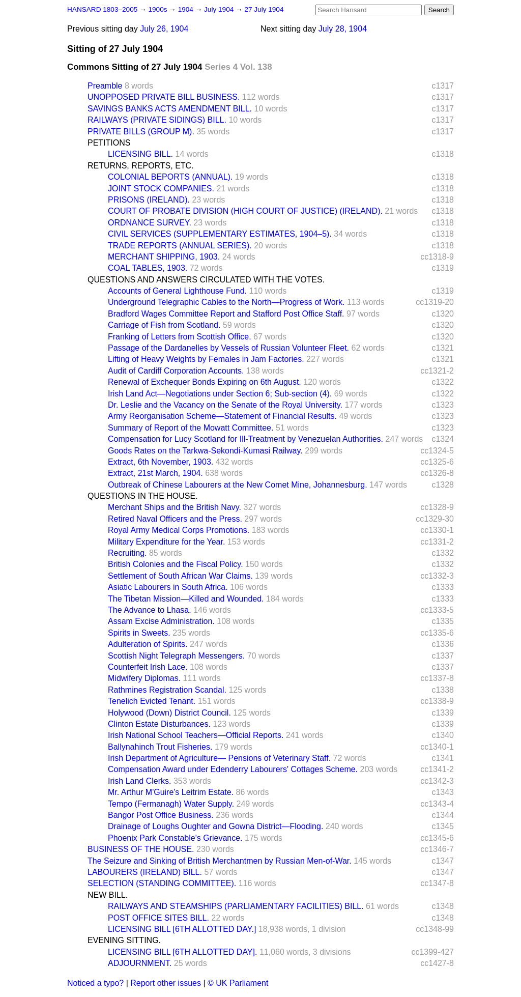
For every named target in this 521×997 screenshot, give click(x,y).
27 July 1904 (263, 9)
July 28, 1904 (343, 28)
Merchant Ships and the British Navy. (174, 507)
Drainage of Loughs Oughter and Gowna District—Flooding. (215, 826)
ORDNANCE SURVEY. (149, 222)
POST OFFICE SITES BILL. (158, 918)
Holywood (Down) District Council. (169, 712)
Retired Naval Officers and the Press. (175, 519)
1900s (158, 9)
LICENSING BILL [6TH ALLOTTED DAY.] (182, 929)
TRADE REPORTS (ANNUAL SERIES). (180, 245)
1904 (186, 9)
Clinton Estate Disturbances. (159, 724)
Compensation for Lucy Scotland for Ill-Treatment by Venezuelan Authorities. (245, 439)
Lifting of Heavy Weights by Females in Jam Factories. (206, 359)
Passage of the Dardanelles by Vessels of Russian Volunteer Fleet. (228, 348)
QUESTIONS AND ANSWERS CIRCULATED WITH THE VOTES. (206, 279)
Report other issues (165, 983)
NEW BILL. (108, 895)
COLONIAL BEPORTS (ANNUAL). (170, 177)
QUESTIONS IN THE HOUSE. (143, 496)
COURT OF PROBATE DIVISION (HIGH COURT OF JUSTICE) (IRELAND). (245, 211)
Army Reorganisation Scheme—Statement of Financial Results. (222, 416)
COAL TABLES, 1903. (147, 268)
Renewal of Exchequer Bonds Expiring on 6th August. (204, 382)
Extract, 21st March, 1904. (155, 473)
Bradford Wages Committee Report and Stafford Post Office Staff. (226, 313)
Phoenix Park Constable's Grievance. (175, 838)
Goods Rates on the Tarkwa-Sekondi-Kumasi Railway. (205, 450)
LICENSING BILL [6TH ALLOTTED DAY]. (182, 952)
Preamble (105, 85)
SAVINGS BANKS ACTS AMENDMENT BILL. (170, 108)
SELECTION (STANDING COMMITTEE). (162, 883)
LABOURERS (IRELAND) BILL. (145, 872)
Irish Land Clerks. (139, 781)
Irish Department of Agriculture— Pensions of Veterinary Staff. (219, 758)
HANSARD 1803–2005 (102, 9)
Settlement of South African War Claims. (180, 576)
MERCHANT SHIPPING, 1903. (164, 256)
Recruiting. (127, 553)
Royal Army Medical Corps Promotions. (178, 530)
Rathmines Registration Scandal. (167, 690)
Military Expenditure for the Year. (166, 541)
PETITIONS (109, 142)
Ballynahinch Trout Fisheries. (160, 747)
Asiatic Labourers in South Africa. (168, 587)
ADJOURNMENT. (139, 963)
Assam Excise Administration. (161, 621)
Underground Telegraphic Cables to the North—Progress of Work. (226, 302)
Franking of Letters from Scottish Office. (179, 336)
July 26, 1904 (164, 28)
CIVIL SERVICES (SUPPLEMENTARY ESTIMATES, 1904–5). (220, 234)
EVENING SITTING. (124, 940)
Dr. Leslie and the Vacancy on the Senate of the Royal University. (225, 405)
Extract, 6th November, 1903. (160, 462)
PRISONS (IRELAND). (149, 199)
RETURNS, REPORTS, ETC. (141, 165)
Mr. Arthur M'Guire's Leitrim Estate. (171, 792)
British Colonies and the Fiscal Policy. (175, 564)
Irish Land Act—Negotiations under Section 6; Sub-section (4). (220, 393)
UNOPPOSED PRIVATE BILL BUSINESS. (164, 97)
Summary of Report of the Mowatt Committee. (190, 427)
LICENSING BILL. (140, 154)
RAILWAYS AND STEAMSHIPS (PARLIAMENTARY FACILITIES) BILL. (236, 906)
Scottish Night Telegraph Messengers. (176, 655)
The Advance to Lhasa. (149, 610)
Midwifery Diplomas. (144, 678)
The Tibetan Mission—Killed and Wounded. (186, 598)
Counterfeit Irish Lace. (148, 667)
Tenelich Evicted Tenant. (151, 701)
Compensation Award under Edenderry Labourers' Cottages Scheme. (233, 769)
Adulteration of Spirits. (148, 644)
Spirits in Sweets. (139, 633)
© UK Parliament (238, 983)
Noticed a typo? (95, 983)
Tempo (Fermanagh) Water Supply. (171, 804)
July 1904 (220, 9)
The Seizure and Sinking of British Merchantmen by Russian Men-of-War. (220, 861)
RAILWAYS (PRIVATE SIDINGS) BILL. (157, 120)
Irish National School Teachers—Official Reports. (195, 735)
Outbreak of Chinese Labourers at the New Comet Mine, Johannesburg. (237, 484)
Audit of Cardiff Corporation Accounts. (176, 370)
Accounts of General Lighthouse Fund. (177, 291)
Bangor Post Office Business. (161, 815)
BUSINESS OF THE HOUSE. (141, 849)
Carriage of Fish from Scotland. (164, 325)
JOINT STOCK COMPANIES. (161, 188)
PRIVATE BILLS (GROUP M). (141, 131)
